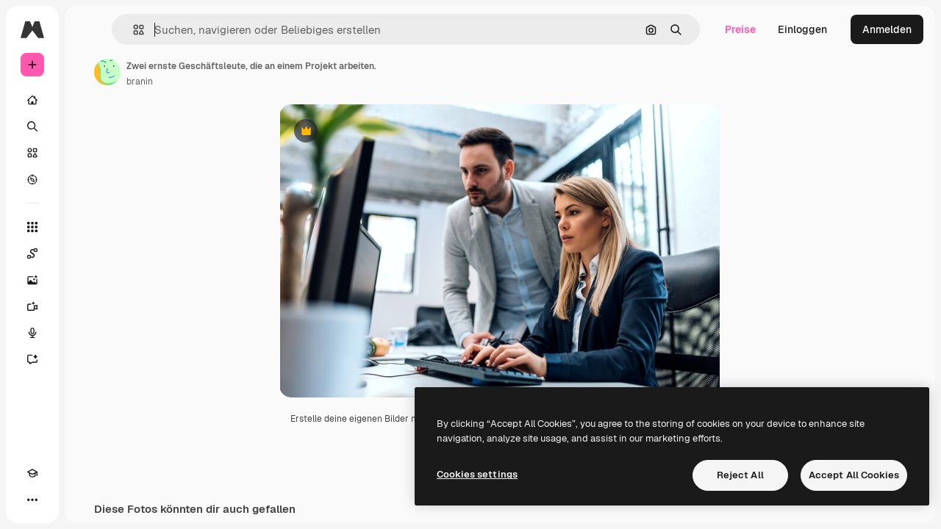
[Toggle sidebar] (144, 29)
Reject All (740, 475)
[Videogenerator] (88, 306)
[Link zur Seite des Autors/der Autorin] (219, 72)
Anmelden (887, 29)
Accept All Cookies (854, 475)
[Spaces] (88, 253)
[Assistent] (88, 359)
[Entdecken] (88, 179)
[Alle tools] (88, 227)
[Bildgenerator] (88, 280)
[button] (227, 29)
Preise (740, 29)
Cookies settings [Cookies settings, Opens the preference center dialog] (477, 474)
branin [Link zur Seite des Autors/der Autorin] (251, 81)
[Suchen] (88, 126)
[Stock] (88, 153)
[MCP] (85, 499)
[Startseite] (88, 100)
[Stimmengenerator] (88, 333)
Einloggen (802, 29)
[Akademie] (32, 499)
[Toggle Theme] (59, 499)
